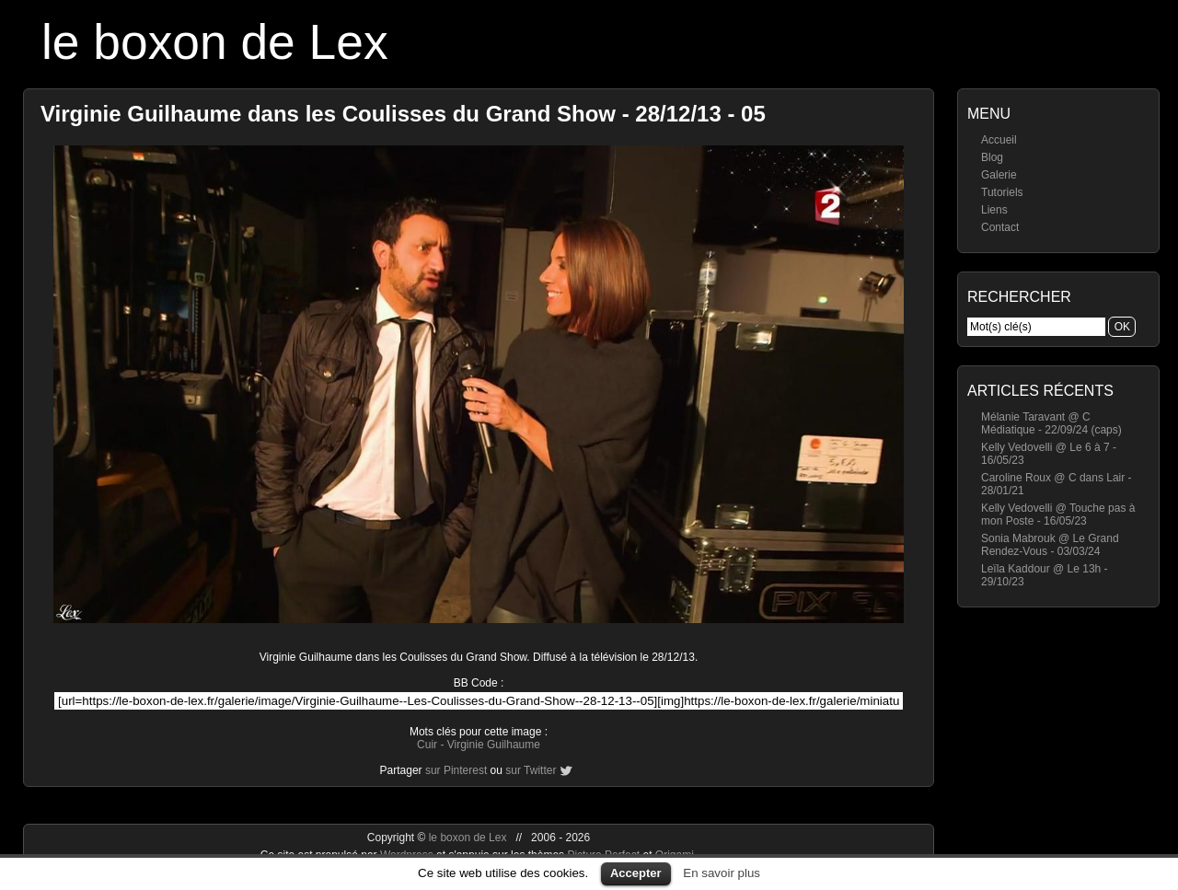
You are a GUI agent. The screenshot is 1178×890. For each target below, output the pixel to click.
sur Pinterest (456, 770)
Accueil (999, 139)
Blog (992, 157)
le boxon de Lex (214, 42)
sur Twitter (530, 770)
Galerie (999, 174)
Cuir (427, 744)
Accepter (636, 873)
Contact (1000, 227)
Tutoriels (1002, 192)
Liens (994, 209)
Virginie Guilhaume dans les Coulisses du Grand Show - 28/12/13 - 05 (403, 113)
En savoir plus (721, 873)
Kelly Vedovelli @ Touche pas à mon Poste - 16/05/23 (1058, 514)
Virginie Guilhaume (493, 744)
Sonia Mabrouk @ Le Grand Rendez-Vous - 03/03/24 (1050, 545)
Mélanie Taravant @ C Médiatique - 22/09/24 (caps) (1051, 423)
